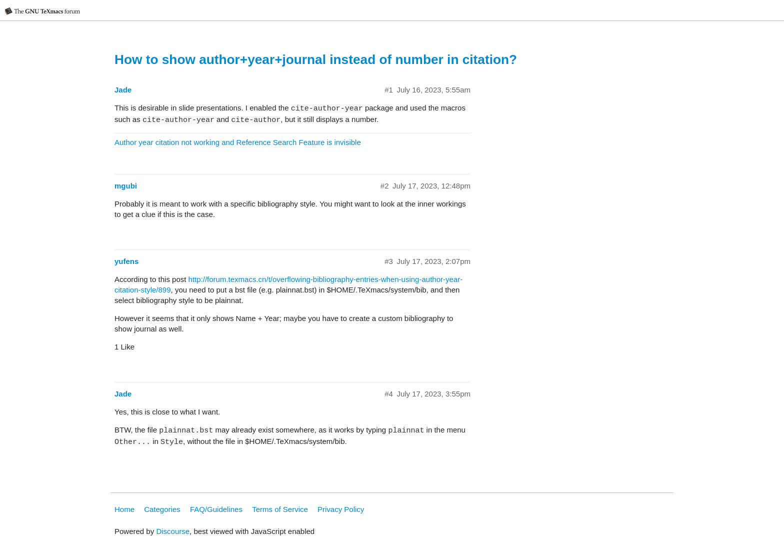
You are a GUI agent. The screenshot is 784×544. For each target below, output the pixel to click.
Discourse (173, 531)
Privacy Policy (341, 509)
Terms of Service (280, 509)
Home (124, 509)
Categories (162, 509)
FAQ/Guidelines (216, 509)
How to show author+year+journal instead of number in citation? (315, 59)
